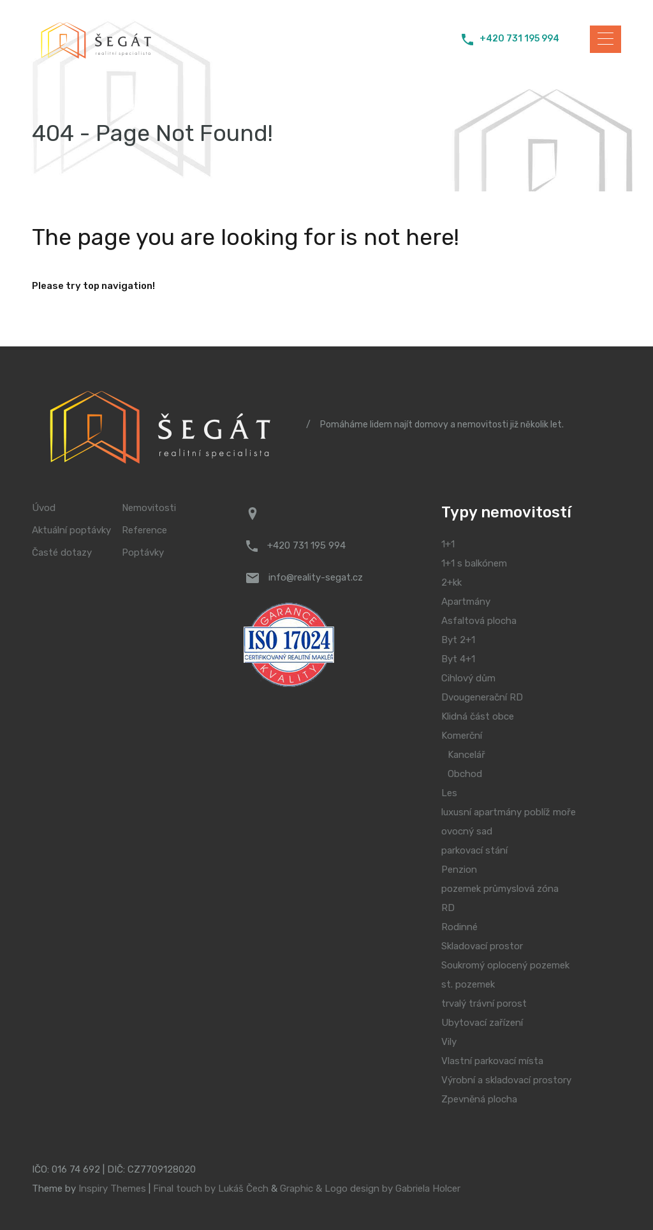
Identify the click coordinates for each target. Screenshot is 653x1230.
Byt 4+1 (458, 659)
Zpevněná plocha (479, 1099)
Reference (144, 530)
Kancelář (466, 754)
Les (449, 793)
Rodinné (459, 927)
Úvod (43, 508)
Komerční (461, 735)
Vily (449, 1042)
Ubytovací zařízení (482, 1022)
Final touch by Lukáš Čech (210, 1188)
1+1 (448, 544)
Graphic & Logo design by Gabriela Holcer (370, 1188)
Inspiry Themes (112, 1188)
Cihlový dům (468, 678)
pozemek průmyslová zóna (500, 888)
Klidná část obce (477, 716)
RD (448, 908)
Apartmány (465, 601)
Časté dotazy (62, 553)
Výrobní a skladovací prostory (506, 1080)
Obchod (465, 774)
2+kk (451, 582)
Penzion (459, 869)
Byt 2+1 (458, 640)
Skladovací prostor (482, 946)
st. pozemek (468, 984)
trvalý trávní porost (484, 1003)
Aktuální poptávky (71, 530)
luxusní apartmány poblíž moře (508, 812)
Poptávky (143, 553)
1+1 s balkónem (474, 563)
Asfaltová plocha (479, 620)
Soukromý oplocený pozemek (505, 965)
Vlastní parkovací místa (492, 1061)
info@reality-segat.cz (315, 577)
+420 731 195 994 (519, 39)
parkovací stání (474, 850)
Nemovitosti (149, 508)
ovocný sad (466, 831)
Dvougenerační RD (482, 697)
